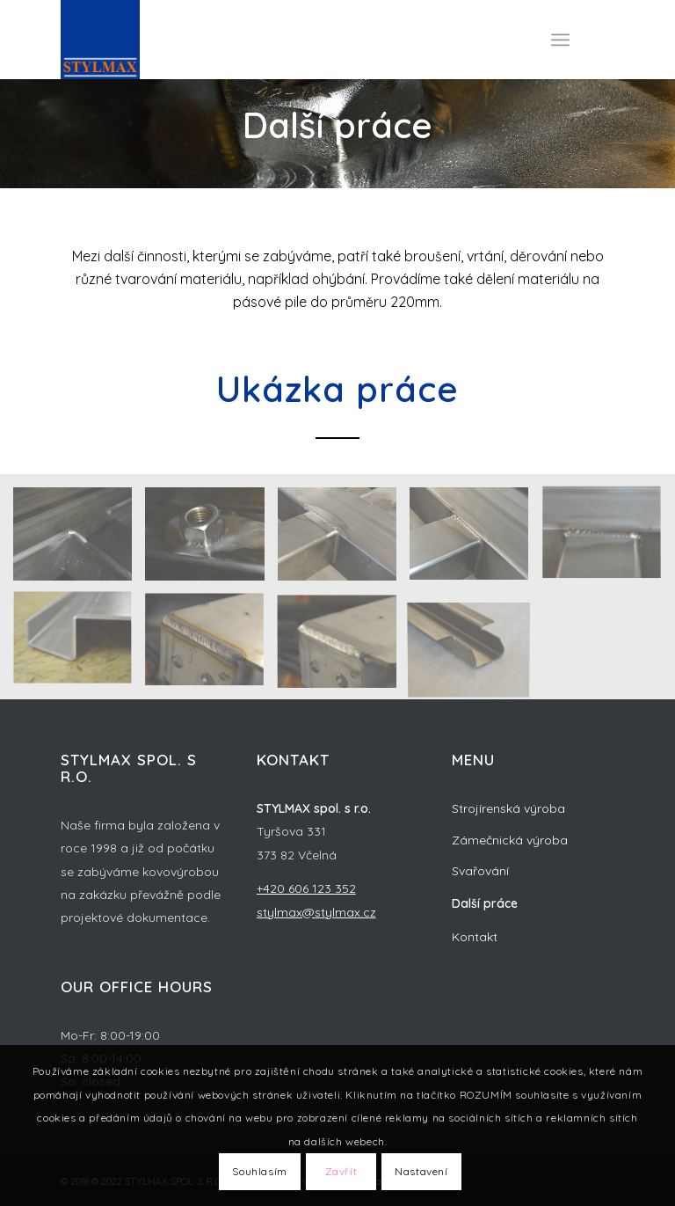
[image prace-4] (79, 646)
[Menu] (560, 39)
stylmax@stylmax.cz (316, 912)
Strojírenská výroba (508, 808)
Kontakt (474, 937)
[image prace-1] (475, 646)
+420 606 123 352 (306, 888)
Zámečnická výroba (510, 840)
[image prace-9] (79, 540)
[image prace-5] (608, 540)
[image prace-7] (344, 540)
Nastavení (421, 1171)
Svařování (480, 871)
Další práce (485, 903)
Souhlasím (259, 1171)
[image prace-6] (475, 540)
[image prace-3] (211, 646)
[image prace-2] (344, 646)
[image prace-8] (211, 540)
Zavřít (341, 1171)
